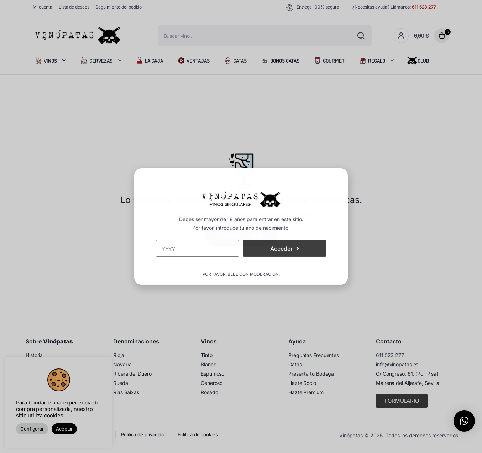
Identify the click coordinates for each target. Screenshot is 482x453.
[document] (241, 226)
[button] (464, 421)
